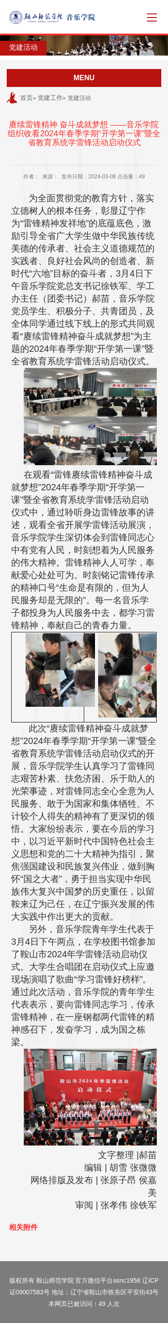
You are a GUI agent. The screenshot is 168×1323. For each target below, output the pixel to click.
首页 (26, 97)
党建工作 (50, 97)
